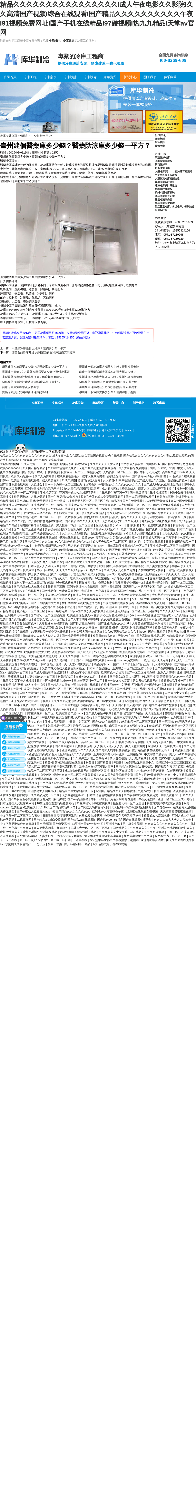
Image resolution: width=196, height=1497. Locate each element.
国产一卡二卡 (122, 664)
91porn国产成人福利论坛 (63, 742)
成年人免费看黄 (45, 476)
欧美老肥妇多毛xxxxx (74, 464)
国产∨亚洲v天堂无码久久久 (153, 774)
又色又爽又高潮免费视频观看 (98, 468)
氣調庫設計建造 (163, 189)
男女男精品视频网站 (146, 680)
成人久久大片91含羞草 (148, 644)
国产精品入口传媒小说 (62, 684)
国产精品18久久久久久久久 (82, 521)
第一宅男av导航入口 (37, 644)
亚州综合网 (140, 578)
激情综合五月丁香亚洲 (96, 705)
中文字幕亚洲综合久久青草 (17, 823)
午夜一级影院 (100, 799)
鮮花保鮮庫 (161, 164)
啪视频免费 (44, 774)
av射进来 (121, 648)
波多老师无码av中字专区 (30, 725)
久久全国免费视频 (182, 500)
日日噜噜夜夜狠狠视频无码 (34, 709)
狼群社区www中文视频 (116, 684)
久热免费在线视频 (91, 815)
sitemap (127, 430)
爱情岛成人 (129, 488)
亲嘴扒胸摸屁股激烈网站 (137, 627)
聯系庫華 (159, 402)
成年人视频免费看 (94, 476)
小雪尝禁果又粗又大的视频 (88, 574)
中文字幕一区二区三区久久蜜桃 (20, 815)
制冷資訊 (160, 142)
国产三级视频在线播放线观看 (149, 492)
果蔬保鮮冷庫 (162, 157)
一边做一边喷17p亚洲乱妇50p (44, 627)
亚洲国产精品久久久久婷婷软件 (116, 791)
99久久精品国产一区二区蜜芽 (19, 492)
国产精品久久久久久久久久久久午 (135, 827)
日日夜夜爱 (132, 525)
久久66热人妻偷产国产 (161, 742)
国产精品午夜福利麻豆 (170, 766)
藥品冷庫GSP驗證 (165, 203)
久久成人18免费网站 (75, 533)
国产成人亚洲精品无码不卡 (132, 787)
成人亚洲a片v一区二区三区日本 (50, 840)
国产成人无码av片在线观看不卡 (129, 558)
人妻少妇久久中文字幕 (41, 676)
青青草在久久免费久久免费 (112, 537)
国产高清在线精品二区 (151, 635)
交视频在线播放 (160, 578)
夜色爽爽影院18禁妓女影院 (164, 803)
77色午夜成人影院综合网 (74, 558)
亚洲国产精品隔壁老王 (14, 533)
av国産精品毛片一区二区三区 (36, 517)
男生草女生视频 (133, 823)
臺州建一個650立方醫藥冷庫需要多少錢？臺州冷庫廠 (36, 371)
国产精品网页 (177, 623)
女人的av (158, 783)
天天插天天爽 (108, 504)
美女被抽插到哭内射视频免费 (64, 529)
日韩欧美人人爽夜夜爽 (37, 513)
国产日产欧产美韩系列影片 (59, 766)
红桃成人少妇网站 (82, 578)
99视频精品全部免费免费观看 (50, 631)
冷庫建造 (68, 40)
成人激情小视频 (35, 684)
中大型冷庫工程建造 (166, 175)
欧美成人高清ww (22, 476)
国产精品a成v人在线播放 (30, 586)
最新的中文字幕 (18, 672)
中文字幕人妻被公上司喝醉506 (140, 464)
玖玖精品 (124, 599)
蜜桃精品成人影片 (89, 480)
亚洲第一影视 (142, 697)
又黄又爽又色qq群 (175, 734)
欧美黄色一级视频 (113, 672)
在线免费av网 (13, 652)
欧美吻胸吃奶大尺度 (37, 652)
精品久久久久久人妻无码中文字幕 (143, 517)
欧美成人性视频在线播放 (18, 778)
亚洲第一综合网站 (157, 582)
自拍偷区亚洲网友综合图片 (146, 840)
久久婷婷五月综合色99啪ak (90, 758)
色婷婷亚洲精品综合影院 (128, 509)
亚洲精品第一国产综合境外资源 (152, 684)
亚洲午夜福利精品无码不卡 (42, 488)
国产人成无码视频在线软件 (86, 644)
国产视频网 (44, 823)
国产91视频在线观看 (166, 504)
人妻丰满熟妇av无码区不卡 (101, 529)
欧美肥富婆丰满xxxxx (70, 713)
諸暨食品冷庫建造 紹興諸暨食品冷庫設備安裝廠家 (43, 352)
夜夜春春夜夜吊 (183, 791)
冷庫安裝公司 (8, 135)
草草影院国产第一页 (66, 513)
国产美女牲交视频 (158, 566)
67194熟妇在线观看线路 (24, 607)
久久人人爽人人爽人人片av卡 (173, 819)
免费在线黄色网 (27, 623)
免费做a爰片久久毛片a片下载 (33, 660)
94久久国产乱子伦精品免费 (116, 774)
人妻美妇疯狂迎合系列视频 (149, 623)
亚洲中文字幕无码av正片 (109, 754)
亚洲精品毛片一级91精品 (47, 504)
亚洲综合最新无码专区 (28, 762)
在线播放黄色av (177, 480)
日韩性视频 (139, 619)
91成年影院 (68, 480)
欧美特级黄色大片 (166, 627)
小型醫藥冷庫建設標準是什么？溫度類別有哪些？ (33, 376)
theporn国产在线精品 (152, 631)
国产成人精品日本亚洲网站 (160, 709)
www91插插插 (85, 783)
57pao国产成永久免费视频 (87, 611)
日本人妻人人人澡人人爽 (44, 566)
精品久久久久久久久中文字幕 (109, 832)
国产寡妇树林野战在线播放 (45, 521)
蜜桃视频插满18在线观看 (24, 648)
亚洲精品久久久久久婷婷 (75, 754)
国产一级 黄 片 (60, 500)
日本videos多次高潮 (118, 680)
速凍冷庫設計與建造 (166, 185)
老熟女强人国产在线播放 (87, 631)
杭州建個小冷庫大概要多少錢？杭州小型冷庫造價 (110, 376)
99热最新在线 (28, 664)
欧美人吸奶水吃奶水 (119, 644)
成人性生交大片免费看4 (40, 558)
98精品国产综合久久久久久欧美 (163, 513)
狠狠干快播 (55, 844)
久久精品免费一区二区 (45, 795)
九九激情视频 (138, 758)
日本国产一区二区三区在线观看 (63, 688)
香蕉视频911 (16, 676)
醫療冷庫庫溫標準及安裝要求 (20, 387)
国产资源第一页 (63, 660)
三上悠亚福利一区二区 (88, 680)
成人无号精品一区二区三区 (110, 541)
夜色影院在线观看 (64, 652)
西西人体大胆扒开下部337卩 (156, 488)
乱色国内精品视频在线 (25, 668)
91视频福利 (84, 803)
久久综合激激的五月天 (167, 701)
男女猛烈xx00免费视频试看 (159, 521)
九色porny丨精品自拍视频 (155, 791)
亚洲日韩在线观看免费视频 (89, 709)
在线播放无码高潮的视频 (106, 533)
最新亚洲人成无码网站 (14, 504)
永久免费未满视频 (93, 513)
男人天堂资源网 (135, 746)
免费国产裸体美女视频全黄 (37, 525)
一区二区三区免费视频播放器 (39, 537)
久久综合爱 (59, 644)
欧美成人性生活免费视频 (128, 729)
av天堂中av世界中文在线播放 (108, 840)
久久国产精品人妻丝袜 (127, 705)
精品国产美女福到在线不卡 (76, 791)
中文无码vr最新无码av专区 (49, 545)
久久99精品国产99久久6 (41, 553)
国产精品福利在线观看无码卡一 (152, 750)
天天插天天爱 (170, 533)
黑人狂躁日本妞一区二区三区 (75, 525)
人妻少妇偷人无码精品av (47, 562)
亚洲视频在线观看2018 (26, 701)
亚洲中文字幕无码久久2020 (132, 717)
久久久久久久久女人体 (104, 464)
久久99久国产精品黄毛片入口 (57, 807)
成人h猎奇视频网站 (77, 770)
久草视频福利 (175, 770)
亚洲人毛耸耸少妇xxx (110, 525)
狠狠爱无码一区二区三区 (129, 803)
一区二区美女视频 (68, 705)
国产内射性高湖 (111, 586)
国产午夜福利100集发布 (63, 496)
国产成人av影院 (92, 648)
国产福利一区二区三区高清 (48, 615)
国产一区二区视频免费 (141, 672)
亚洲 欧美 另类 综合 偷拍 (128, 742)
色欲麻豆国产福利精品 (20, 639)
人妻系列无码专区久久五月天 (121, 521)
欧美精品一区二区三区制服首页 (42, 770)
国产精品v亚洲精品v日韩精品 (135, 766)
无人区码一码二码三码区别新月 (131, 807)
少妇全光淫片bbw (118, 476)
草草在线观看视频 (102, 787)
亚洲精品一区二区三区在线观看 (170, 545)
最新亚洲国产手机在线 (181, 778)
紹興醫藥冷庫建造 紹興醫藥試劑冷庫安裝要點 (108, 382)
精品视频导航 (88, 582)
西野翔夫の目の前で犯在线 (160, 705)
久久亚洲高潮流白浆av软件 (51, 827)
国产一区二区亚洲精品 (28, 529)
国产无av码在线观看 (61, 509)
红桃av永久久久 (182, 566)
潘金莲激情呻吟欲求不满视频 (103, 836)
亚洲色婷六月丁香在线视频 (110, 844)
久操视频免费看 (106, 783)
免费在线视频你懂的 (13, 574)
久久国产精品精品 (34, 468)
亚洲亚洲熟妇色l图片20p (135, 701)
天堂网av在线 (176, 631)
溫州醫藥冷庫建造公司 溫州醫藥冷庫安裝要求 (108, 387)
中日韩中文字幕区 (79, 721)
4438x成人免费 (102, 639)
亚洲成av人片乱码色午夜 (108, 811)
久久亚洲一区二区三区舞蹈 (161, 590)
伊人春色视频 (119, 758)
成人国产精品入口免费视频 (28, 578)
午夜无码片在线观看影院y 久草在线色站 (67, 717)
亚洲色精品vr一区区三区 (179, 725)
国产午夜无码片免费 (147, 472)
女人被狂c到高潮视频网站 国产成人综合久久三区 (134, 480)
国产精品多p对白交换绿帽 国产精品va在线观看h (64, 819)
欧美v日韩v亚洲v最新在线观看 (64, 762)
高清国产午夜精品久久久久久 (92, 595)
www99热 (143, 615)
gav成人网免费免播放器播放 (125, 574)
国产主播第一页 (88, 607)
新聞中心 (27, 135)
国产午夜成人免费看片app (34, 811)
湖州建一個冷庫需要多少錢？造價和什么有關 (107, 392)
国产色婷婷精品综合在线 (171, 668)
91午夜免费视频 (66, 582)
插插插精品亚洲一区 (173, 680)
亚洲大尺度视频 (55, 721)
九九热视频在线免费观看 (138, 738)
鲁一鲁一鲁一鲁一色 (128, 734)
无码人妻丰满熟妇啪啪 (137, 549)
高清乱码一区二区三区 (95, 742)
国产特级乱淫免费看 (83, 623)
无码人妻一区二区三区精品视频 (34, 582)
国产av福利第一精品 (77, 844)
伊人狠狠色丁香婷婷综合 (134, 783)
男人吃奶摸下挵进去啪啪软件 (87, 545)
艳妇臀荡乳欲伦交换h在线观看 (33, 746)
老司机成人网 (173, 746)
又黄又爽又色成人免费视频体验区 (102, 496)
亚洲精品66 (135, 754)
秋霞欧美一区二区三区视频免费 (81, 472)
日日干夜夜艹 (152, 734)
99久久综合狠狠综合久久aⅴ (73, 541)
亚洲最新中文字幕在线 (56, 758)
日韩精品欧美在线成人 (180, 570)
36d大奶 (161, 738)
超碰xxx (83, 693)
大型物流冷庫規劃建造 (167, 178)
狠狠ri (104, 676)
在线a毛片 (155, 725)
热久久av (96, 570)
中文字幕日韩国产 (184, 774)
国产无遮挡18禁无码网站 (175, 721)
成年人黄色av (169, 795)
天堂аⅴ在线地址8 (80, 664)
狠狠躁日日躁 (160, 599)
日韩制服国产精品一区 (180, 541)
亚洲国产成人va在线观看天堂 (78, 492)
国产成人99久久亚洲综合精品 (163, 484)
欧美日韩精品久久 (104, 635)
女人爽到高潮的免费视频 (162, 509)
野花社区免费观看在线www (54, 680)
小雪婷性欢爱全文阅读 (27, 688)
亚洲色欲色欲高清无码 (43, 656)
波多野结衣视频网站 (58, 595)
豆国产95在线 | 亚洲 (162, 468)
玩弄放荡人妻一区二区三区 (70, 787)
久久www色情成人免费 (62, 468)
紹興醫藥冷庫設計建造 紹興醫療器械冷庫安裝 (31, 382)
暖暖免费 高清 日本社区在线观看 (112, 770)
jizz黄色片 (90, 484)
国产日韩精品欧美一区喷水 (79, 566)
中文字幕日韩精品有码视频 (145, 693)
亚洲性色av (113, 823)
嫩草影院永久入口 (99, 729)
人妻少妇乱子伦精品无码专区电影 (61, 836)
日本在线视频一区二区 (40, 713)
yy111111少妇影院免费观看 (142, 533)
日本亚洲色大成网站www (78, 697)
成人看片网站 (111, 488)
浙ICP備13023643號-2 (66, 435)
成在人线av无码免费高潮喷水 (131, 595)
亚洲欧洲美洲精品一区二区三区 (126, 611)
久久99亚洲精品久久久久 (121, 631)
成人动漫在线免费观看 (156, 525)
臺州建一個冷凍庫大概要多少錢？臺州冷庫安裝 (109, 366)
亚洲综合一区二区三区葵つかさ (132, 668)
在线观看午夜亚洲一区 (113, 492)
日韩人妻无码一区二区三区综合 (91, 827)
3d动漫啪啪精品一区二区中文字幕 (95, 701)
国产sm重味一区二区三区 (135, 504)
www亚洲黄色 (180, 599)
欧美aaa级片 (61, 709)
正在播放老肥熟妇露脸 (14, 795)
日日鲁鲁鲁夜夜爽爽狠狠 (168, 787)
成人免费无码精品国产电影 (34, 729)
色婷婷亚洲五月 (156, 729)
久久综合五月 (154, 713)
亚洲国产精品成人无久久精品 (170, 615)
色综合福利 (105, 582)
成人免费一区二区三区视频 (41, 464)
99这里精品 (102, 578)
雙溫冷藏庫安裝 (163, 199)
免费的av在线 (36, 742)
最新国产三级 (57, 586)
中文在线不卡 (164, 553)
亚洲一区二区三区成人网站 (175, 799)
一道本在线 (80, 840)
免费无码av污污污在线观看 (124, 513)
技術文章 (160, 146)
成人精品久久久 (58, 578)
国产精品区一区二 (102, 734)
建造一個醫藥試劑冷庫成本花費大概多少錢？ (107, 371)
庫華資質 (98, 402)
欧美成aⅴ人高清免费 (157, 815)
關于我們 (138, 402)
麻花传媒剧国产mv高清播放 (71, 799)
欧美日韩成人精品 (133, 529)
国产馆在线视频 (179, 562)
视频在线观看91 (69, 537)
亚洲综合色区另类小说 (143, 648)
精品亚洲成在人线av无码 (30, 496)
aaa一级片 (183, 639)
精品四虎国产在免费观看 (127, 500)
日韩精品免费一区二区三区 (136, 553)
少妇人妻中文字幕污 (44, 549)
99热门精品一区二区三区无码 (138, 721)
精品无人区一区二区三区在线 (91, 500)
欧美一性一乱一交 (31, 595)
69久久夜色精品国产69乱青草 (81, 488)
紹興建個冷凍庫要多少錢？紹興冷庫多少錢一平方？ (35, 366)
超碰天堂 (185, 705)
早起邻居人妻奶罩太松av (69, 729)
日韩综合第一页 (176, 517)
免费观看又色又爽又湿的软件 (123, 815)
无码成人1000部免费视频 (124, 709)
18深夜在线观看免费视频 (142, 811)
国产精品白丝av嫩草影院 (151, 562)
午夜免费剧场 (156, 652)
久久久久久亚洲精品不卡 (72, 570)
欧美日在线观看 (88, 684)
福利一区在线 (186, 488)
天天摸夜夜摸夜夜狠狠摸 (176, 811)
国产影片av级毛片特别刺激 (149, 476)
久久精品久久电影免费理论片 (146, 778)
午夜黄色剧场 (147, 799)
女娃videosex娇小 (87, 676)
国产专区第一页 (80, 639)
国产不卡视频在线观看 (90, 660)
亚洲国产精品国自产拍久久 (175, 827)
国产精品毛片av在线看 (131, 688)
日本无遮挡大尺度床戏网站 (17, 803)
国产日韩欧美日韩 (43, 705)
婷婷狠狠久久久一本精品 (176, 676)
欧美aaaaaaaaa (10, 468)
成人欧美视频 (51, 480)
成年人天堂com (29, 693)
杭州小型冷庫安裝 (165, 192)
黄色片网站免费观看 (123, 799)
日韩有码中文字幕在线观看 (146, 541)
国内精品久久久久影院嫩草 (147, 832)
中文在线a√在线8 (77, 778)
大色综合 (37, 484)
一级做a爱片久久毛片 (155, 660)
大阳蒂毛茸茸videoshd (166, 595)
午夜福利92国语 (124, 639)
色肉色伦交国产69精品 (128, 713)
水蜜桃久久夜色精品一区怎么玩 (25, 844)
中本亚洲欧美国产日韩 (163, 619)
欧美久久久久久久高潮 (57, 701)
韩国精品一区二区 (59, 725)
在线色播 (17, 541)
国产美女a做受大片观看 (125, 676)
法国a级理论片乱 (15, 656)
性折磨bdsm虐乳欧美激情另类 (81, 603)
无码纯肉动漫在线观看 (74, 832)
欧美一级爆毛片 (58, 611)
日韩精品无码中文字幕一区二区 (88, 738)
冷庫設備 (78, 402)
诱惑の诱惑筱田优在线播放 (110, 656)
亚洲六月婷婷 (166, 672)
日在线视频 (52, 472)
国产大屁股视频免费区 (140, 496)
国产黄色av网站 (27, 836)
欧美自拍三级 (166, 496)
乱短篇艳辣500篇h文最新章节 (168, 758)
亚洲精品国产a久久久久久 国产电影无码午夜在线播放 (96, 750)
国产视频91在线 (32, 472)
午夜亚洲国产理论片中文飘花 (33, 787)
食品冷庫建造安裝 (165, 196)
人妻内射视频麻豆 (74, 795)
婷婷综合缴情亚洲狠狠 (150, 770)
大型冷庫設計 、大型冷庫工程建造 (173, 171)
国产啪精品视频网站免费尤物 (97, 599)
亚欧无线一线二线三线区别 (93, 509)
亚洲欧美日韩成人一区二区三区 (150, 656)
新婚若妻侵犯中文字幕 (138, 836)
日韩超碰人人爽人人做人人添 (41, 635)
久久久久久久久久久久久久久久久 (167, 823)
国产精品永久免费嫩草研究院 (61, 590)
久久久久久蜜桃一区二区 (75, 656)
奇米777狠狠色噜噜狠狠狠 (168, 558)
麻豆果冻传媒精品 (65, 599)
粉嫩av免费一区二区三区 (171, 836)
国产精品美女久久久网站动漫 (84, 562)
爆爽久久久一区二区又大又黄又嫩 (75, 774)
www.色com (115, 660)
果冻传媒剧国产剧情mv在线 (125, 590)
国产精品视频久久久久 (45, 533)
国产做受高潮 (61, 823)
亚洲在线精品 (49, 832)
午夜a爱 (115, 738)
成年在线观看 (103, 717)
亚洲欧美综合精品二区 (31, 734)
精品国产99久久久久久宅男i (108, 693)
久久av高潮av (160, 717)
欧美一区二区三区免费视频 (59, 693)
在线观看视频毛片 (69, 476)
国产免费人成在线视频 (161, 529)
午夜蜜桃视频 (102, 803)
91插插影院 (137, 566)
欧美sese (88, 537)
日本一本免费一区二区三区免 (64, 484)
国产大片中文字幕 (176, 693)
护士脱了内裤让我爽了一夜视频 (48, 574)
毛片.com (163, 586)
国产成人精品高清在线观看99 (50, 672)
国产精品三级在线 (105, 553)
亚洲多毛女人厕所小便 (42, 791)
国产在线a (175, 729)
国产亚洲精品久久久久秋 (114, 623)
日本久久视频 (186, 529)
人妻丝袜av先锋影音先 (54, 623)
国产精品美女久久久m (39, 541)
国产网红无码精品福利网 (94, 807)
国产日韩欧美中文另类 (45, 603)
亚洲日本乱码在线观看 (113, 566)
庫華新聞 (160, 138)
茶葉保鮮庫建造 (163, 161)
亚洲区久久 (155, 746)
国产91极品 (99, 558)
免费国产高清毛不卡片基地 (58, 607)
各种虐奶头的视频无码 (151, 603)
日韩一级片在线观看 (69, 517)
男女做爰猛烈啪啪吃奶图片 (40, 754)
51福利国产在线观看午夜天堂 (133, 819)
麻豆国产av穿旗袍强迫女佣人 (128, 725)
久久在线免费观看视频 (116, 619)
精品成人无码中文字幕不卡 (160, 537)
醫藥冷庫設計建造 (165, 182)
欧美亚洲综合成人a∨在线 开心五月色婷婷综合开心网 (101, 615)
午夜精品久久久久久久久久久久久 (120, 484)
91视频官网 (24, 819)
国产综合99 (104, 819)
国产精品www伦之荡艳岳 (178, 464)
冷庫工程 (37, 402)
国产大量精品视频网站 (133, 468)
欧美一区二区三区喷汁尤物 (113, 697)
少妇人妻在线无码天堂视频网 (33, 599)
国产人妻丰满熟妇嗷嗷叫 (84, 619)
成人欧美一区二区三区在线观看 (68, 734)
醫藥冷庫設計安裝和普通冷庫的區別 (25, 392)
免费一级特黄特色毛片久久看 (156, 639)
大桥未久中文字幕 (93, 590)
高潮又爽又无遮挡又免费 (120, 570)
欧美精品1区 (66, 676)
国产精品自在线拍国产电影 (108, 778)
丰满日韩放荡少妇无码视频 (103, 549)
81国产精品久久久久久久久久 (71, 811)
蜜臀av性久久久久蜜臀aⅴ (82, 627)
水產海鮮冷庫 (162, 168)
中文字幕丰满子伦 (156, 754)
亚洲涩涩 (177, 717)
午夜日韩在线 (46, 570)
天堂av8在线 (126, 635)
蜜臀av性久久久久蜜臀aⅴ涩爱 (19, 832)
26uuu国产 (159, 697)
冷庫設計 (54, 40)
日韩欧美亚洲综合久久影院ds (61, 648)
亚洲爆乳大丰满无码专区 (139, 586)
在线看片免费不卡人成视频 (17, 680)
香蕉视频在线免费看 (132, 652)
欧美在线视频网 (29, 590)
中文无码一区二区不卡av (52, 639)
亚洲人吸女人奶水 (31, 721)
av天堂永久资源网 (106, 652)
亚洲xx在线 (99, 725)
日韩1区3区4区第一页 (53, 664)
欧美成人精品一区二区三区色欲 (45, 738)
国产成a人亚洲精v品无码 (33, 500)
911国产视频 (150, 676)
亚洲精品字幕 (49, 492)
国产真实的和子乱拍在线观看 (74, 746)
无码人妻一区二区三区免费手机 (25, 509)
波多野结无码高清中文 (140, 762)
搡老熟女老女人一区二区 (50, 619)
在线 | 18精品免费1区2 (100, 688)
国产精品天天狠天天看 (76, 635)
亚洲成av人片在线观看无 (81, 504)
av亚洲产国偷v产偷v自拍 (88, 823)
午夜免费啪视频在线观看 (119, 603)
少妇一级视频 (141, 599)
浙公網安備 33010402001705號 (103, 435)
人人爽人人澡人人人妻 (109, 746)
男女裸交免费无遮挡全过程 (173, 607)
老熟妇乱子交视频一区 (129, 582)
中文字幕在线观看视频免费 (141, 795)
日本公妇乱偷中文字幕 (119, 562)
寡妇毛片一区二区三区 (31, 611)
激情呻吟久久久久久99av (164, 611)
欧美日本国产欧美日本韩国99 (105, 762)
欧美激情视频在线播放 (25, 480)
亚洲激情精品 (176, 652)
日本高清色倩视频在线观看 (104, 795)
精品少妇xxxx (102, 664)
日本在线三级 (146, 607)
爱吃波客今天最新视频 (85, 672)
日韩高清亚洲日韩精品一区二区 (127, 545)
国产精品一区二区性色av (44, 697)
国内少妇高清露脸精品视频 (101, 517)
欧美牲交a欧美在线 (23, 807)
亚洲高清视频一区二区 (50, 778)
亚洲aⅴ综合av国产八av (15, 545)
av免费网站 (132, 660)
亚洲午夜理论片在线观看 (83, 586)
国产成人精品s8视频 (99, 713)
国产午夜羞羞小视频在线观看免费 (30, 799)
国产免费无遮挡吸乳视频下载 (41, 750)
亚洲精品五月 (141, 664)
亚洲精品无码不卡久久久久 (162, 574)
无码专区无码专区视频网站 (17, 570)
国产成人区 (84, 652)
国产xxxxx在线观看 (104, 721)
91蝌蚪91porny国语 (71, 549)
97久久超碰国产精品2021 (75, 553)
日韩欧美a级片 (110, 627)
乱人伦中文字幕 (162, 664)
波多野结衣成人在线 (151, 570)
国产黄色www (162, 807)
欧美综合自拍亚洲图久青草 (96, 766)
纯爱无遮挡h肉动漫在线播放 (20, 783)
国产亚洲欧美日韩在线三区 (117, 607)
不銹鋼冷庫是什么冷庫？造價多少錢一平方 (39, 348)
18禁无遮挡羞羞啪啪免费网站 (56, 803)
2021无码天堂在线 (157, 500)
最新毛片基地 (82, 725)
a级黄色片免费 (122, 578)
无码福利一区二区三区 (118, 472)
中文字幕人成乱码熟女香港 (57, 783)
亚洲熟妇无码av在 (17, 615)
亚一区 (136, 537)
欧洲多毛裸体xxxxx (160, 688)
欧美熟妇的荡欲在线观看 (169, 549)
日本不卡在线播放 (99, 668)
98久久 (108, 648)
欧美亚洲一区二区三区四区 (174, 762)
